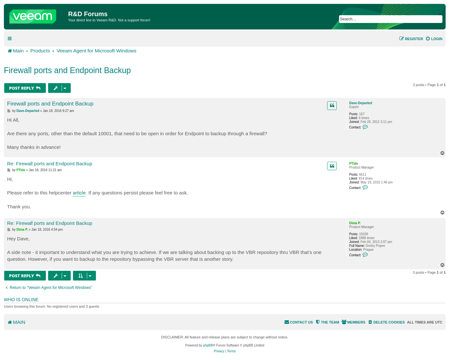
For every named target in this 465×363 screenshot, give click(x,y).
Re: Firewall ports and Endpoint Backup (49, 163)
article (79, 192)
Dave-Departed (360, 103)
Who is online (21, 299)
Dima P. (354, 223)
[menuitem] (433, 39)
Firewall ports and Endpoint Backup (67, 70)
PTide (353, 163)
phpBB (208, 345)
